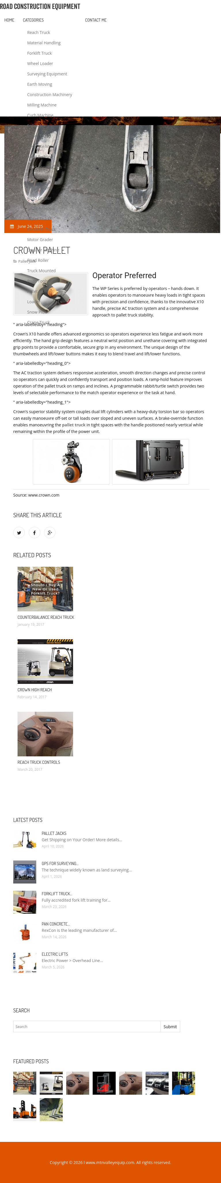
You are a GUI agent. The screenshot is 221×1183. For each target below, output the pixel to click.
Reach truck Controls (39, 762)
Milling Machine (42, 105)
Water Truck (38, 219)
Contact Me (96, 20)
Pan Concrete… (56, 924)
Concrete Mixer (41, 146)
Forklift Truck (39, 53)
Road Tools (37, 281)
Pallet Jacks (54, 833)
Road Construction (44, 167)
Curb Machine (40, 115)
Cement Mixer (40, 177)
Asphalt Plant (39, 187)
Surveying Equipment (47, 74)
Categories (33, 20)
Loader (34, 301)
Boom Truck (38, 136)
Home (9, 20)
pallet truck (73, 425)
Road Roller (38, 260)
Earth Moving (39, 84)
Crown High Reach (35, 689)
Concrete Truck (41, 229)
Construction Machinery (49, 94)
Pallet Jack (36, 291)
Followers (36, 125)
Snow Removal (41, 208)
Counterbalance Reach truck (46, 617)
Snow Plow (37, 312)
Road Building (40, 156)
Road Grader (39, 198)
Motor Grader (40, 239)
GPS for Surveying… (60, 863)
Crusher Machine (43, 250)
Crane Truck (38, 322)
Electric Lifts (55, 954)
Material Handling (44, 42)
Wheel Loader (40, 63)
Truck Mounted (41, 270)
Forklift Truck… (57, 893)
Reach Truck (38, 32)
